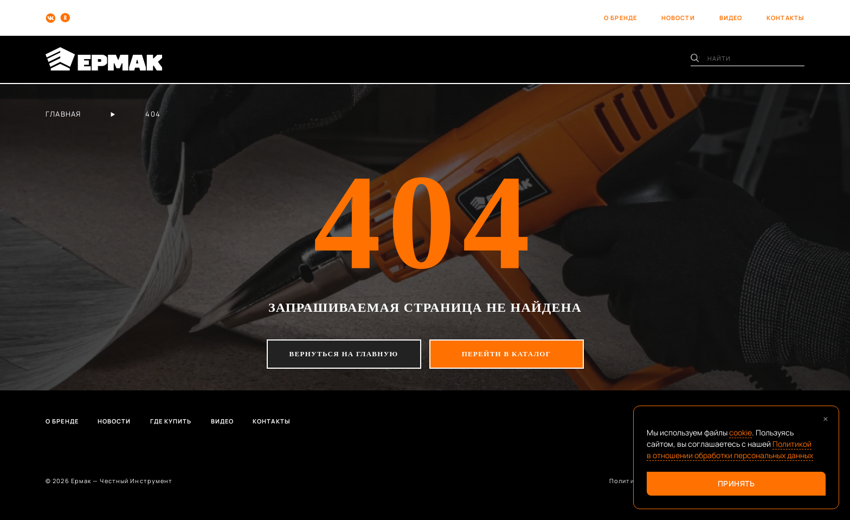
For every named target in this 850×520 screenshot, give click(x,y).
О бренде (62, 421)
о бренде (620, 17)
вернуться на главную (343, 354)
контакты (785, 17)
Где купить (171, 421)
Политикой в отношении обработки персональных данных (730, 449)
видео (731, 17)
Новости (114, 421)
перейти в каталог (506, 354)
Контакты (272, 421)
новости (678, 17)
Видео (222, 421)
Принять (736, 483)
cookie (740, 432)
